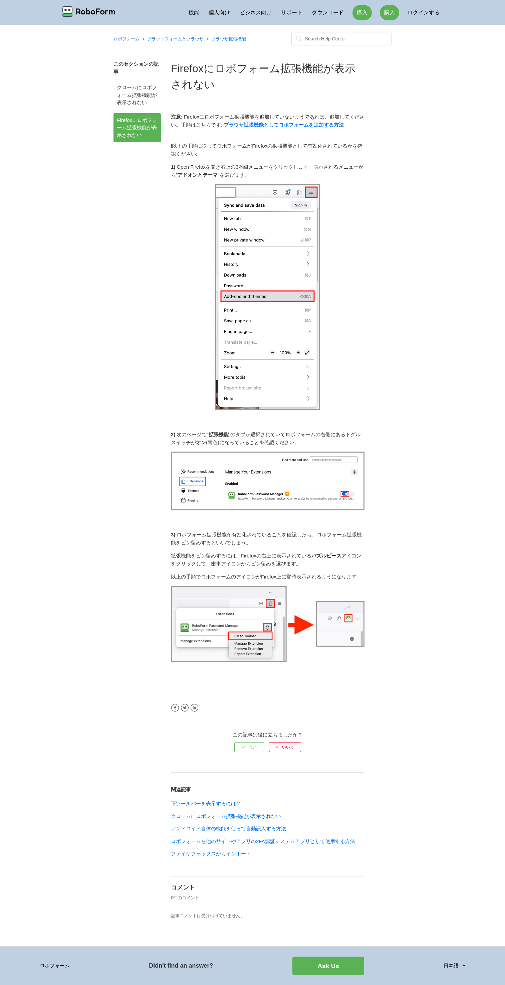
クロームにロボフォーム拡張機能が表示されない (137, 95)
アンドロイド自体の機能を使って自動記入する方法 (228, 828)
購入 (362, 12)
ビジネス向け (256, 12)
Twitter (185, 708)
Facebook (175, 708)
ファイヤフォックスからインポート (211, 853)
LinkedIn (194, 708)
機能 (194, 12)
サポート (291, 12)
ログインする (424, 12)
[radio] (249, 747)
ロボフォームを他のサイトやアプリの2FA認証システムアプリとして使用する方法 (263, 841)
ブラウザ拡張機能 (228, 38)
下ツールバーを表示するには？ (206, 803)
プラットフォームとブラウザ (175, 38)
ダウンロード (328, 12)
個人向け (219, 12)
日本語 (452, 965)
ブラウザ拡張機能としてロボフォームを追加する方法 (284, 125)
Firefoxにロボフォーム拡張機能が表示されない (137, 127)
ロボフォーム (126, 38)
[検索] (341, 38)
